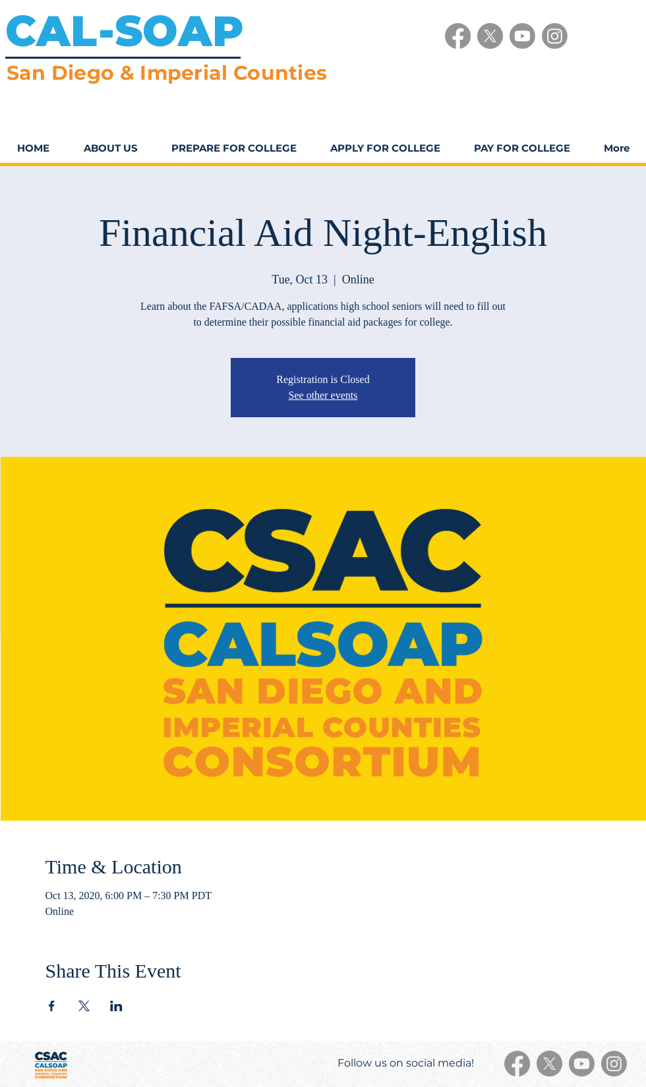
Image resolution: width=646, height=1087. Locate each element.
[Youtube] (522, 36)
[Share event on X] (84, 1006)
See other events (323, 395)
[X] (490, 36)
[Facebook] (458, 36)
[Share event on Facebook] (51, 1006)
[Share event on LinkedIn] (116, 1006)
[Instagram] (555, 36)
